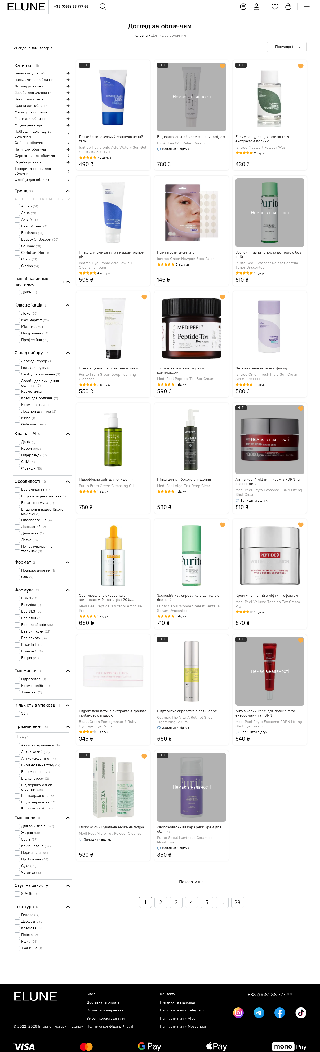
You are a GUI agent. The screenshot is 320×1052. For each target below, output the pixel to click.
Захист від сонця (29, 99)
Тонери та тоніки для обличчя (33, 171)
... (222, 902)
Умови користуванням (106, 1018)
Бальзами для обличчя (34, 79)
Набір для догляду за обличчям (33, 134)
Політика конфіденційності (110, 1026)
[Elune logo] (26, 7)
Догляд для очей (29, 86)
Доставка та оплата (103, 1002)
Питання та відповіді (177, 1002)
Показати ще (191, 881)
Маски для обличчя (31, 112)
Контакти (168, 994)
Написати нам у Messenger (183, 1026)
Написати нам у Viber (178, 1018)
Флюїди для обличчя (32, 180)
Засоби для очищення (33, 92)
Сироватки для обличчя (35, 155)
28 (237, 902)
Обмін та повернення (105, 1010)
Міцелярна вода (28, 125)
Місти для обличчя (30, 118)
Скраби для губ (28, 162)
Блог (91, 994)
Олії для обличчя (29, 142)
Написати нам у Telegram (182, 1010)
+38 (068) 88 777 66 (71, 6)
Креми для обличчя (31, 105)
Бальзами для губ (30, 73)
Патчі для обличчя (30, 149)
